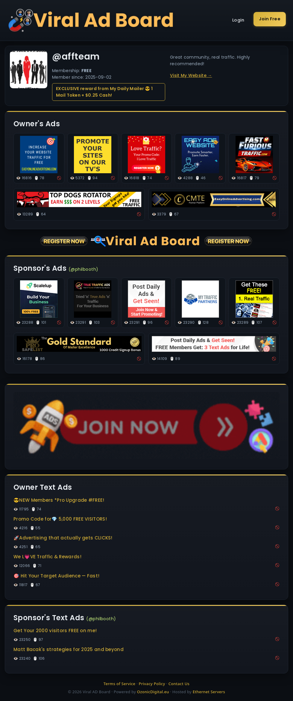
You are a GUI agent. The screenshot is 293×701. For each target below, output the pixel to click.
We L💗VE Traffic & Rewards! (47, 556)
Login (238, 20)
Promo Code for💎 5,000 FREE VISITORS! (60, 519)
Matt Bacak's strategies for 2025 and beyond (68, 649)
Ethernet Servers (209, 691)
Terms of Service (119, 683)
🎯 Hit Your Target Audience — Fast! (56, 576)
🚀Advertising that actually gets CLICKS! (63, 538)
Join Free (269, 19)
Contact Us (178, 683)
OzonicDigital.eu (153, 691)
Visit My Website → (191, 75)
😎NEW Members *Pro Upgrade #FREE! (58, 500)
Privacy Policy (152, 683)
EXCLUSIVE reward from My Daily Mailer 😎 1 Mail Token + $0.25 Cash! (104, 92)
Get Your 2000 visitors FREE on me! (55, 630)
